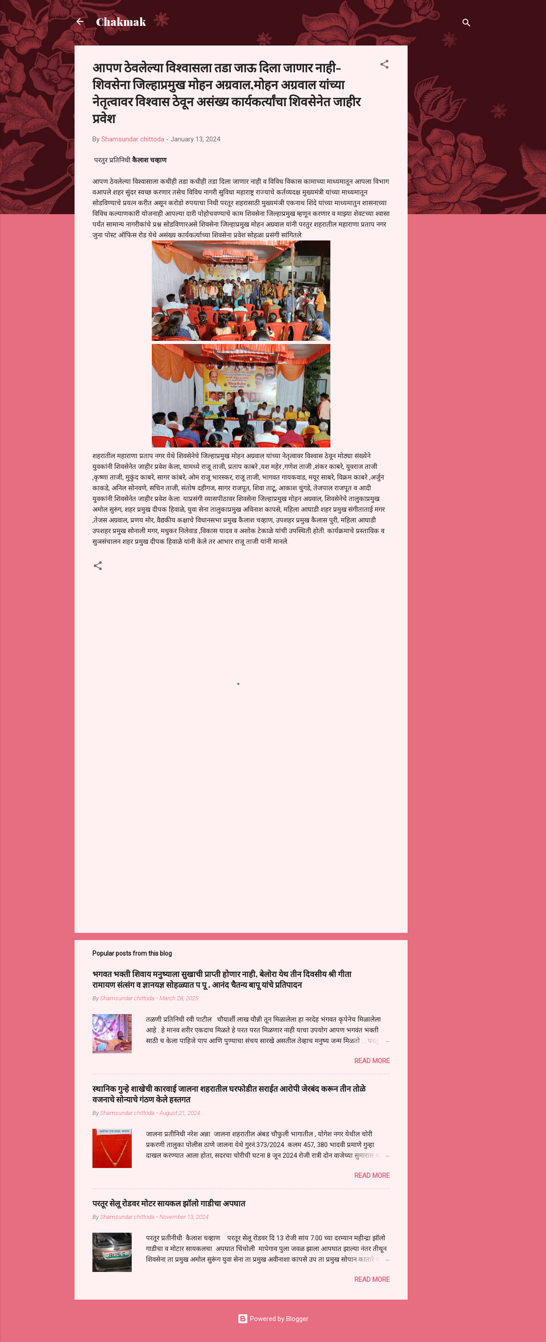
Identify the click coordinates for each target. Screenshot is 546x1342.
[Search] (466, 24)
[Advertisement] (443, 179)
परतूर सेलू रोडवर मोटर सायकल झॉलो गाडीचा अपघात (168, 1203)
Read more (372, 1061)
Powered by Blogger (273, 1319)
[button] (384, 66)
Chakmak (121, 21)
